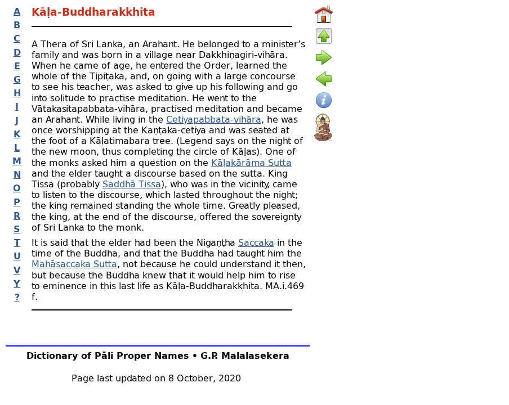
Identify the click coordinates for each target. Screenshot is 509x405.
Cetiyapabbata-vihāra (213, 119)
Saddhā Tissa (131, 184)
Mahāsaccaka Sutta (74, 263)
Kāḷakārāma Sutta (251, 162)
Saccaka (256, 242)
